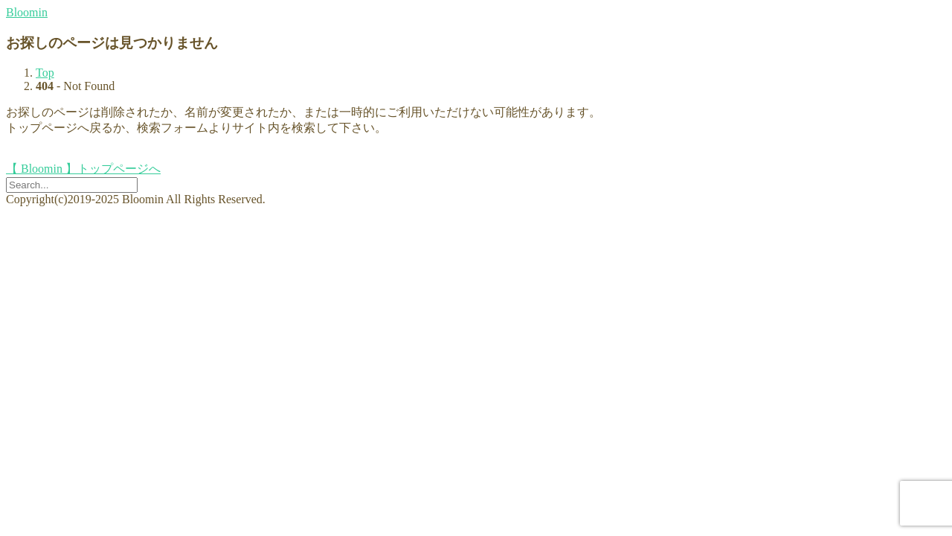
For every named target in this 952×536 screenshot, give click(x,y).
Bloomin (27, 12)
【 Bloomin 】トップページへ (83, 168)
